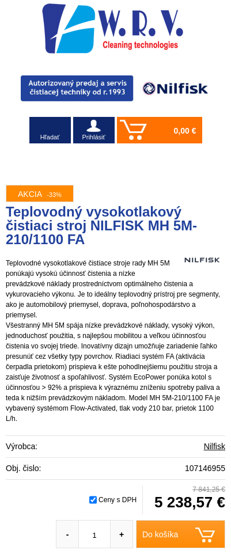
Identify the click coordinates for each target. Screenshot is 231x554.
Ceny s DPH (118, 500)
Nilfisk (214, 446)
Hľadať (50, 137)
